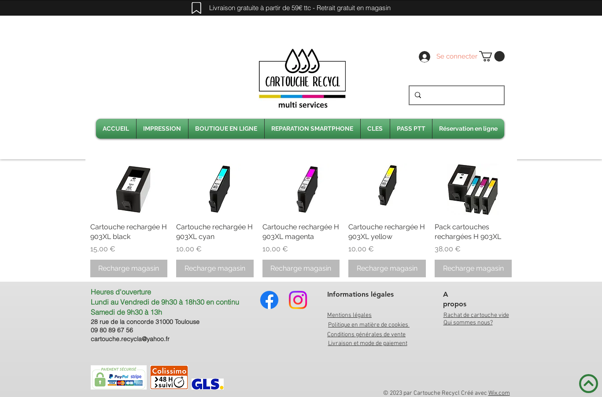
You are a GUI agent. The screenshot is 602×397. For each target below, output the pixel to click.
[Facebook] (269, 300)
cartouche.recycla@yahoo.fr (130, 339)
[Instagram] (298, 300)
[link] (492, 56)
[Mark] (196, 8)
